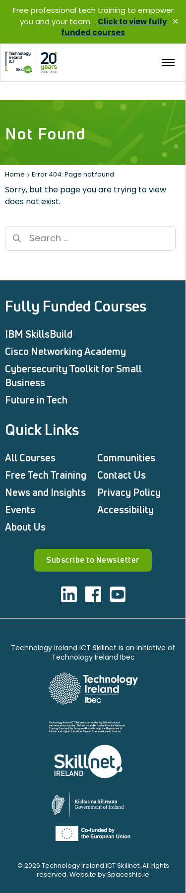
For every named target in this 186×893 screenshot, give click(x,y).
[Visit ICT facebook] (93, 594)
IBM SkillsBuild (38, 334)
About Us (25, 527)
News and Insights (45, 492)
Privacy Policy (129, 492)
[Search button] (17, 238)
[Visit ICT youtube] (117, 594)
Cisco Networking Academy (65, 351)
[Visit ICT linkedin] (69, 594)
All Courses (30, 457)
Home (15, 174)
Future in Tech (36, 399)
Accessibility (125, 509)
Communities (126, 457)
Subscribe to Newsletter (92, 559)
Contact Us (121, 475)
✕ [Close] (175, 21)
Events (20, 509)
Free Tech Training (45, 475)
